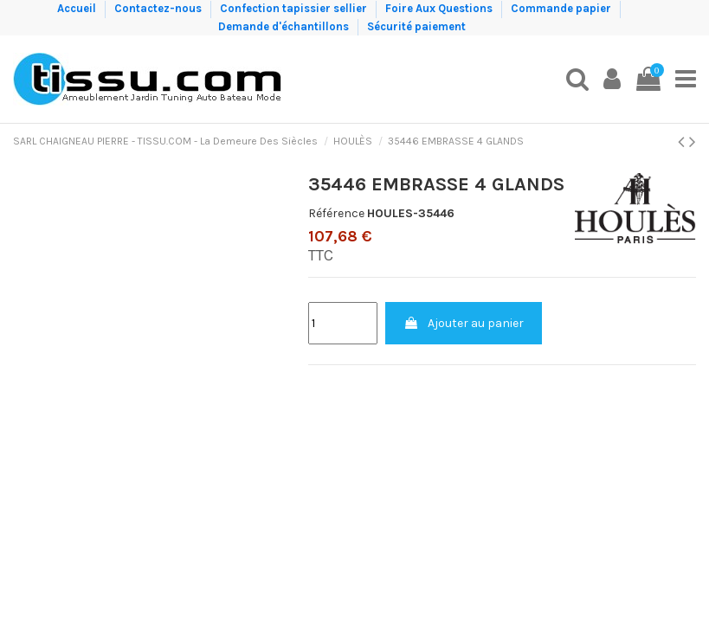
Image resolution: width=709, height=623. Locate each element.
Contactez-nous (159, 8)
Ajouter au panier (463, 323)
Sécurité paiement (416, 26)
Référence (336, 213)
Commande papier (562, 8)
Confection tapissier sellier (295, 8)
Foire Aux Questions (440, 8)
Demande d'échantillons (284, 26)
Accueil (78, 8)
